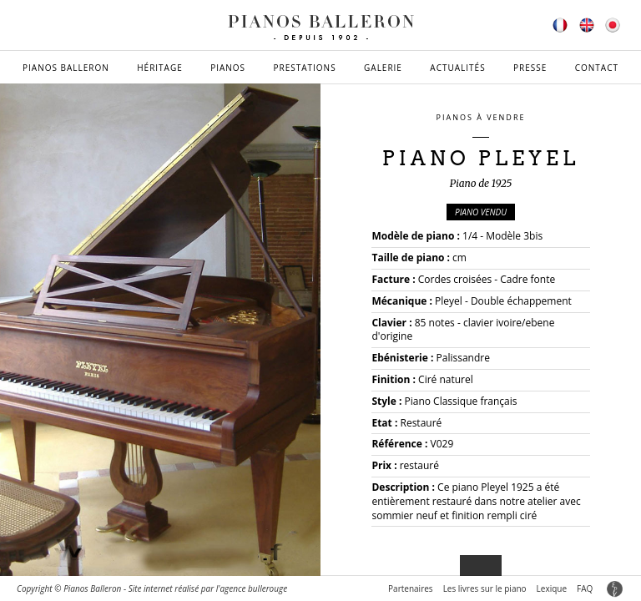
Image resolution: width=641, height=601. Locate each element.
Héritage (160, 67)
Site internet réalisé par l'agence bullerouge (208, 588)
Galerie (383, 67)
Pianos (227, 67)
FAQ (585, 588)
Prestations (304, 67)
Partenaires (410, 588)
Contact (596, 67)
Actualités (457, 67)
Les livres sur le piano (485, 588)
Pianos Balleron (66, 67)
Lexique (552, 588)
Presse (530, 67)
